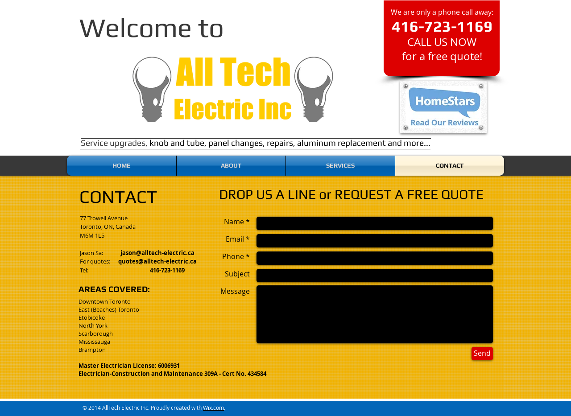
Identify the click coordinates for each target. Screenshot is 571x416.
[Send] (482, 353)
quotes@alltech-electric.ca (157, 261)
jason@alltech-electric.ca (157, 253)
